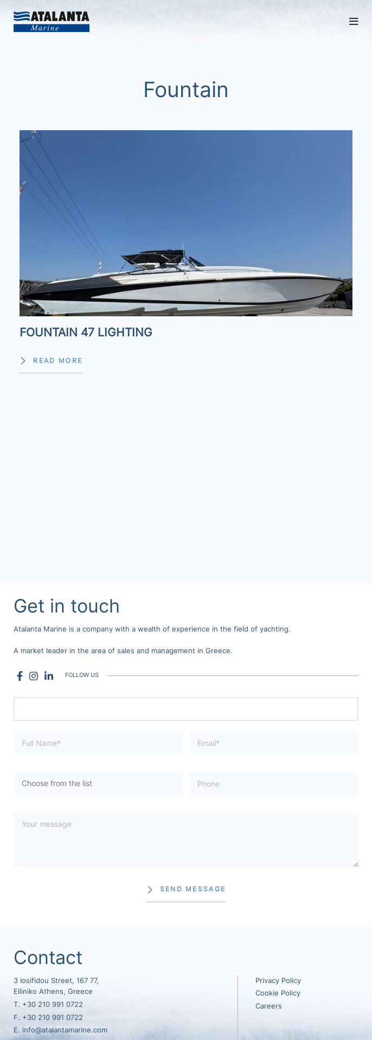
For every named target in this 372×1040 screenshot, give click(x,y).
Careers (268, 1006)
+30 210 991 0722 (52, 1004)
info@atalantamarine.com (64, 1030)
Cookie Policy (277, 993)
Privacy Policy (278, 981)
